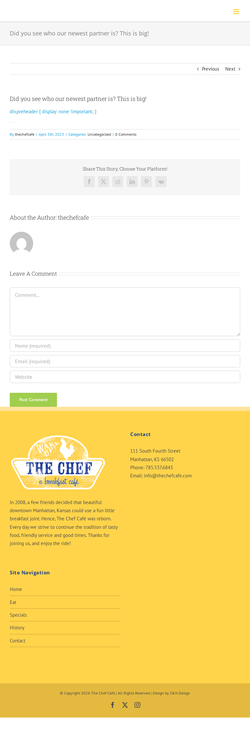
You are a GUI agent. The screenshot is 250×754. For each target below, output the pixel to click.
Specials (18, 615)
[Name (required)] (125, 345)
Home (16, 589)
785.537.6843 (159, 467)
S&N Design (180, 693)
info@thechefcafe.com (168, 476)
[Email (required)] (125, 361)
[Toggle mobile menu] (236, 11)
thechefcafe (25, 134)
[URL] (125, 377)
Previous (210, 69)
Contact (17, 640)
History (17, 627)
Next (230, 69)
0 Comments (125, 134)
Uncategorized (99, 134)
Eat (13, 602)
